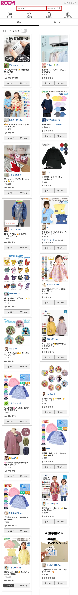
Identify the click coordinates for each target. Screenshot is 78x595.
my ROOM (68, 15)
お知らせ (49, 15)
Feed (9, 15)
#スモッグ (59, 125)
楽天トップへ (70, 2)
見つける (29, 15)
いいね (24, 83)
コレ (12, 83)
